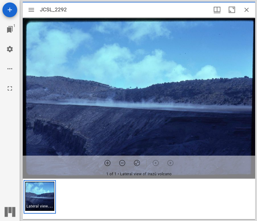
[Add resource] (9, 9)
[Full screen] (9, 88)
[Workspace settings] (9, 49)
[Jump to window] (9, 29)
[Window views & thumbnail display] (217, 9)
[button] (39, 197)
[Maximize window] (231, 9)
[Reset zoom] (137, 163)
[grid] (139, 199)
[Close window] (246, 9)
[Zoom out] (122, 163)
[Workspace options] (9, 68)
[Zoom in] (107, 163)
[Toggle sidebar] (31, 9)
